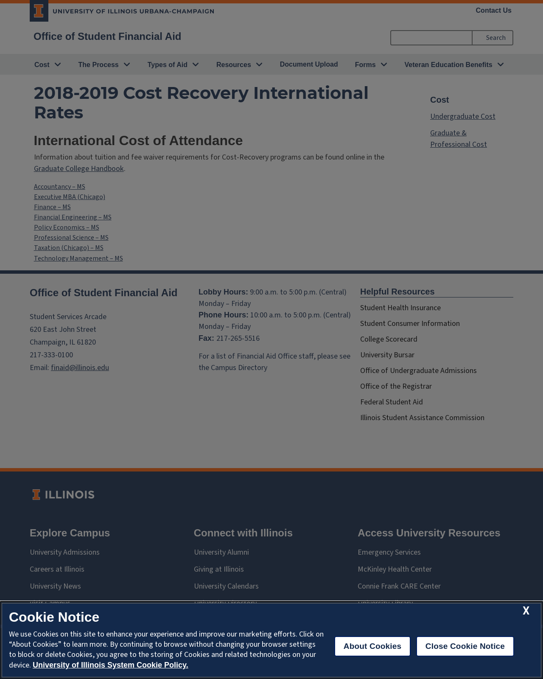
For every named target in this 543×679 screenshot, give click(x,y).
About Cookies (373, 646)
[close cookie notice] (526, 610)
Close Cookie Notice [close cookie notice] (465, 646)
